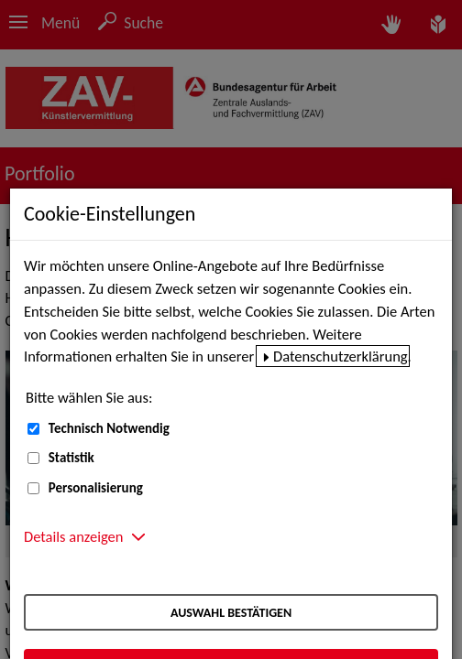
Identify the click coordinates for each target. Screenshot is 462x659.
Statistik (71, 457)
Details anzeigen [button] (73, 536)
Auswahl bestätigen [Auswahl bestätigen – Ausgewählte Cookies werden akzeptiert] (231, 613)
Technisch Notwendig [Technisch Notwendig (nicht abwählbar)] (109, 428)
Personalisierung (96, 488)
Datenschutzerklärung (340, 356)
